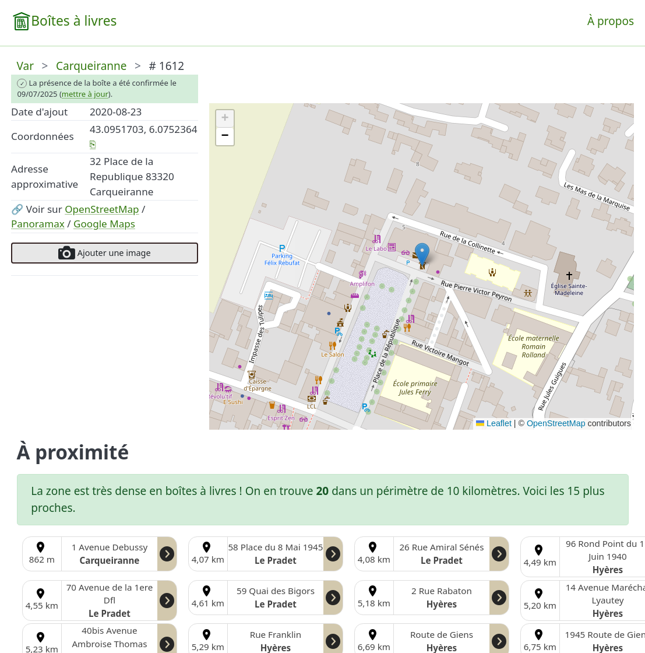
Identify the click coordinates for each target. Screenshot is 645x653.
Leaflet (494, 423)
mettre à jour (85, 94)
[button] (422, 254)
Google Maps (104, 223)
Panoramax (38, 223)
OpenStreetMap (102, 209)
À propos (610, 21)
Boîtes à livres (74, 21)
